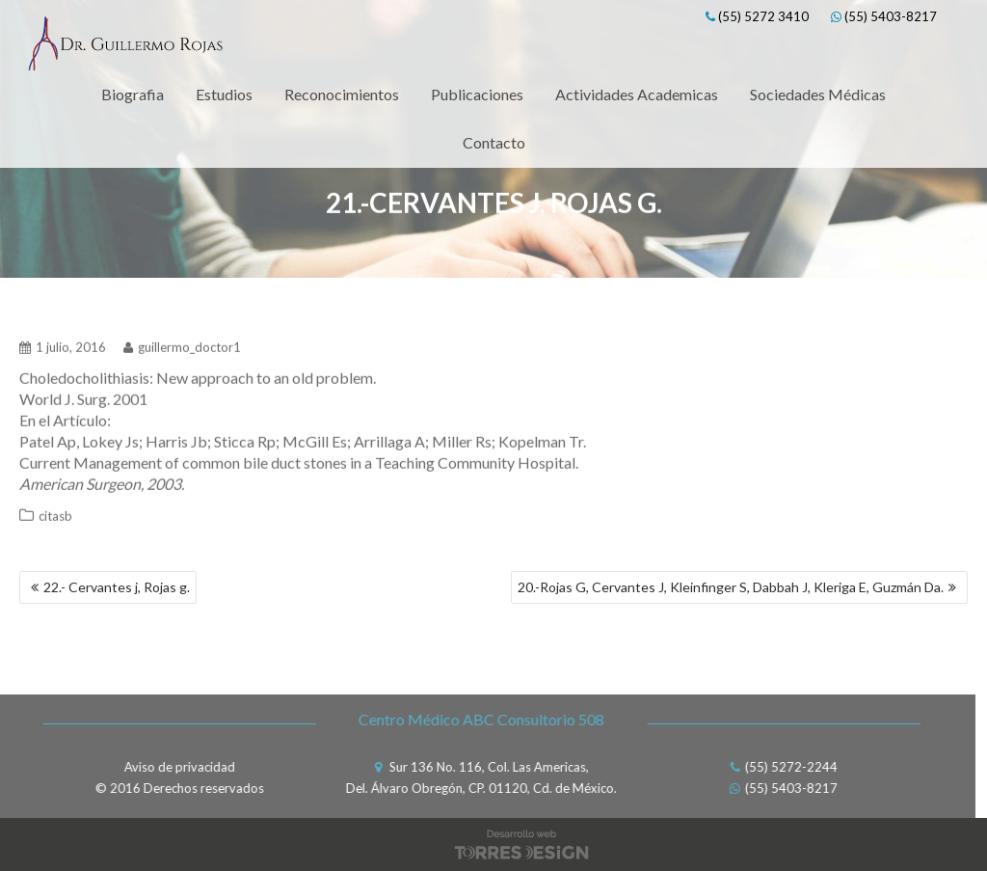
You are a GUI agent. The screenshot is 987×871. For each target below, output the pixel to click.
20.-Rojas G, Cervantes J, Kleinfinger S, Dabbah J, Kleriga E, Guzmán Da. (731, 587)
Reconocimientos (341, 94)
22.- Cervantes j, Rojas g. (116, 587)
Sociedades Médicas (818, 94)
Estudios (224, 94)
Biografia (132, 94)
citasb (55, 513)
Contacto (494, 142)
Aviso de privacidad (176, 767)
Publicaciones (477, 94)
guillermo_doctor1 (182, 344)
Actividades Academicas (636, 94)
